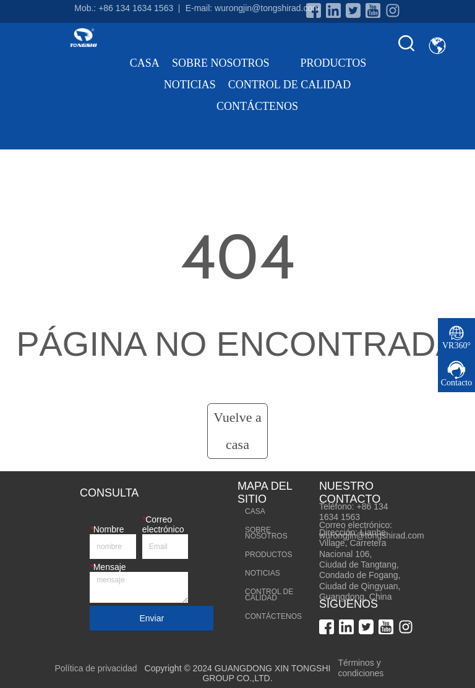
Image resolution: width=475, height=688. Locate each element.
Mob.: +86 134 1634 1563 (123, 8)
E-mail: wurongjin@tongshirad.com (253, 8)
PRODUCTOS (342, 63)
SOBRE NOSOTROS (230, 63)
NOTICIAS (190, 84)
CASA (145, 63)
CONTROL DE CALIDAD (289, 84)
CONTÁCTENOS (257, 106)
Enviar (151, 618)
